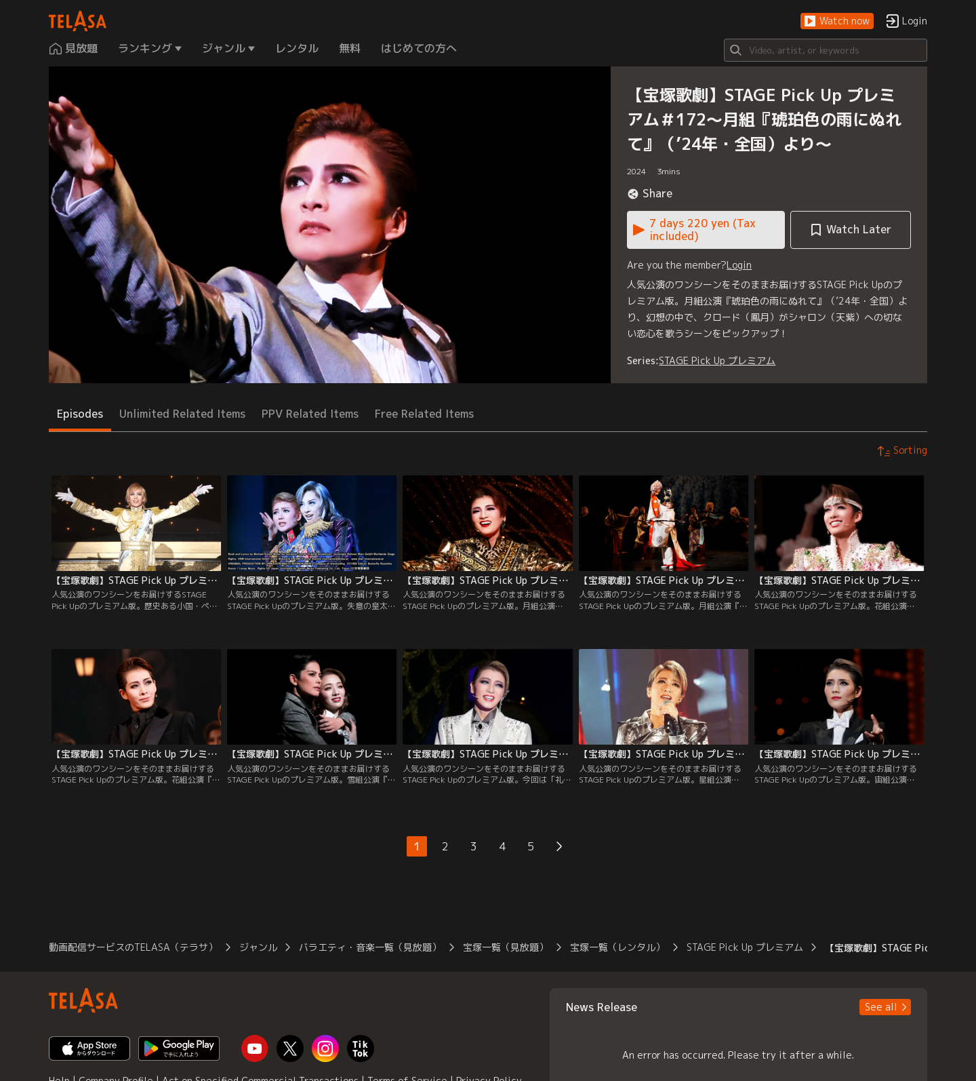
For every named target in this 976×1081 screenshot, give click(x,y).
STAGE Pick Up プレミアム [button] (745, 947)
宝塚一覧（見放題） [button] (505, 947)
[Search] (825, 50)
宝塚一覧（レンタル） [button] (617, 947)
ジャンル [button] (258, 947)
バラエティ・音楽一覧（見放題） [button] (370, 947)
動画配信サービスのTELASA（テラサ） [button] (133, 947)
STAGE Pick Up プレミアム (717, 360)
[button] (837, 21)
